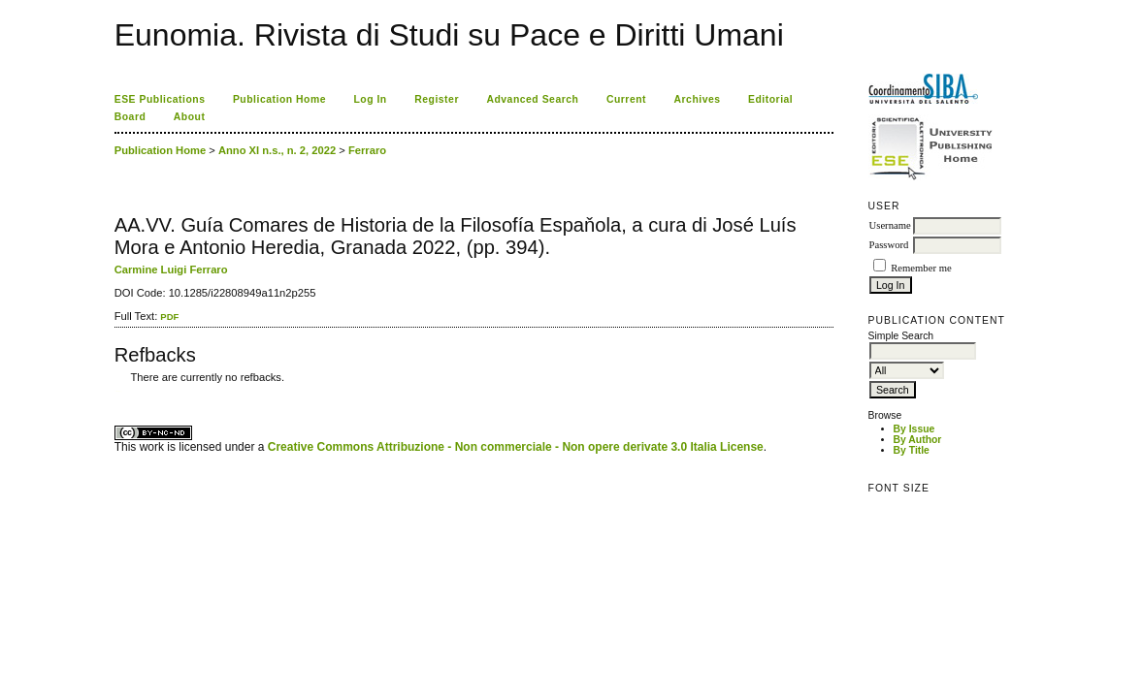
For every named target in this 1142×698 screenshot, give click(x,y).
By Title (912, 450)
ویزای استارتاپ (119, 391)
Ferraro (367, 150)
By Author (918, 439)
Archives (697, 99)
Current (626, 99)
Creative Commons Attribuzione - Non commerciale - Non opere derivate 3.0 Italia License (516, 447)
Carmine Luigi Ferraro (171, 269)
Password (889, 244)
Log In (369, 99)
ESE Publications (160, 99)
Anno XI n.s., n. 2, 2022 (277, 150)
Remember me (921, 268)
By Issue (914, 429)
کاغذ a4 (115, 391)
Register (436, 99)
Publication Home (279, 99)
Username (890, 225)
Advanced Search (532, 99)
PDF (169, 316)
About (190, 116)
